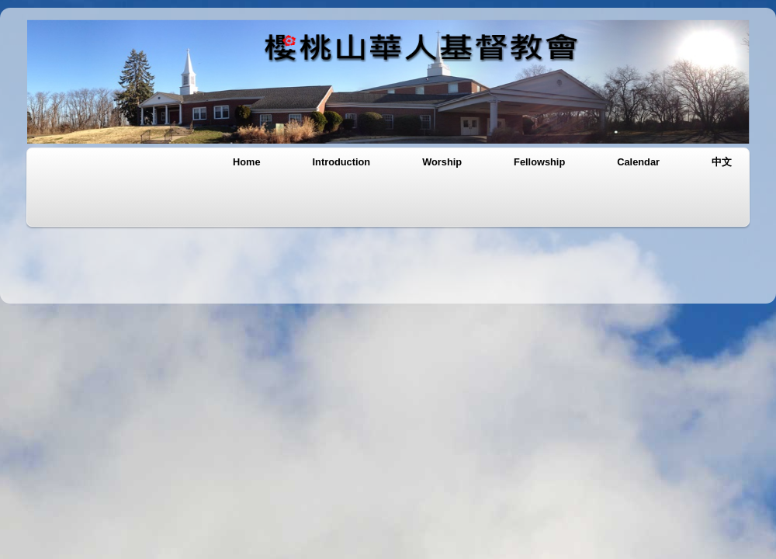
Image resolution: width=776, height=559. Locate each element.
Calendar (638, 162)
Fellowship (539, 162)
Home (247, 162)
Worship (442, 162)
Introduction (342, 162)
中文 (722, 162)
